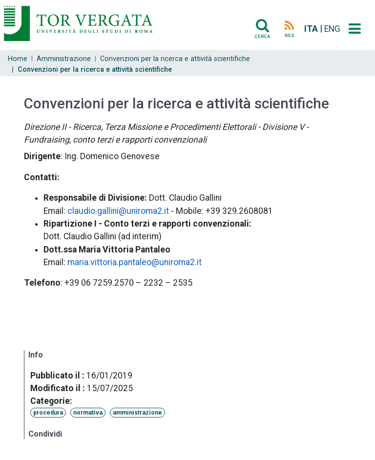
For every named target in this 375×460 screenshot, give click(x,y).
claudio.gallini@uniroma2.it (118, 211)
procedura (48, 412)
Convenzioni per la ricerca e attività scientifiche (175, 59)
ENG (332, 29)
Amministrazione (64, 59)
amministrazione (137, 412)
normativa (88, 412)
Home (17, 59)
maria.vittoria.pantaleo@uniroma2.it (134, 262)
